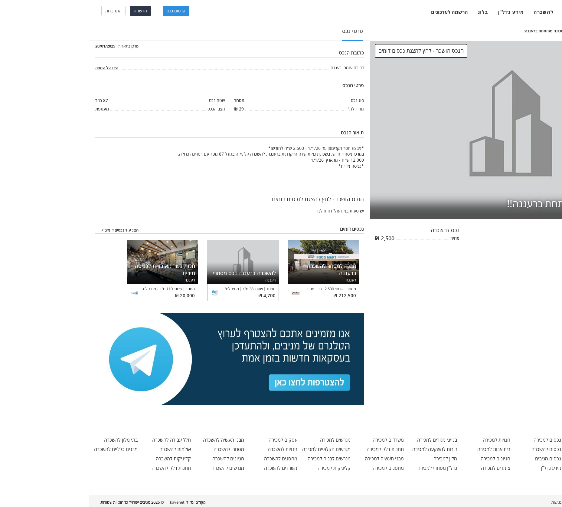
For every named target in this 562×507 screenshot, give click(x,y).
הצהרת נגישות (473, 502)
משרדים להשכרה (191, 468)
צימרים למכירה (406, 468)
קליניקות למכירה (244, 468)
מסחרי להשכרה (139, 449)
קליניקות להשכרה (84, 458)
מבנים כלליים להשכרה (26, 449)
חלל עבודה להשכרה (82, 439)
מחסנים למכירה (299, 468)
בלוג (393, 12)
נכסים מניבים (465, 458)
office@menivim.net (528, 439)
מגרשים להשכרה (138, 468)
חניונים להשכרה (139, 458)
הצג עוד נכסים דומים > (30, 230)
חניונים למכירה (406, 458)
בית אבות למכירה (404, 449)
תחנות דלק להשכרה (82, 468)
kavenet (88, 502)
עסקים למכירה (193, 439)
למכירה (483, 12)
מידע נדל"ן (421, 12)
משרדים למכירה (299, 439)
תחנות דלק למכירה (296, 449)
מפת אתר (497, 502)
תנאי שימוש (518, 502)
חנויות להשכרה (193, 449)
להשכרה (454, 12)
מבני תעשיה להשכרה (134, 439)
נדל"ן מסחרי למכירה (348, 468)
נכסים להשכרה (463, 449)
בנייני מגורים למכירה (348, 439)
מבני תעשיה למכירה (295, 458)
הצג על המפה (17, 68)
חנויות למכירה (407, 439)
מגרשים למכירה (246, 439)
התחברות (24, 11)
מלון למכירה (356, 458)
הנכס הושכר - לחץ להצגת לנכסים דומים (515, 232)
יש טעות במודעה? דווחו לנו (251, 211)
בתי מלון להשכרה (31, 439)
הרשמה (51, 11)
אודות (547, 502)
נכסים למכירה (464, 439)
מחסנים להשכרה (191, 458)
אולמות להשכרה (86, 449)
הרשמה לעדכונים (360, 12)
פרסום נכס (86, 11)
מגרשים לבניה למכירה (239, 458)
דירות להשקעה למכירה (345, 449)
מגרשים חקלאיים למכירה (237, 449)
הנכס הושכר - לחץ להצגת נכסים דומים (331, 50)
